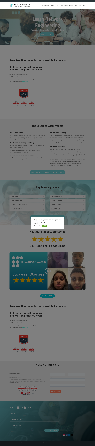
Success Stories (54, 5)
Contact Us (77, 5)
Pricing (61, 5)
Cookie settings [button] (37, 225)
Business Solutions (68, 5)
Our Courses (45, 5)
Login (84, 5)
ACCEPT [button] (44, 225)
